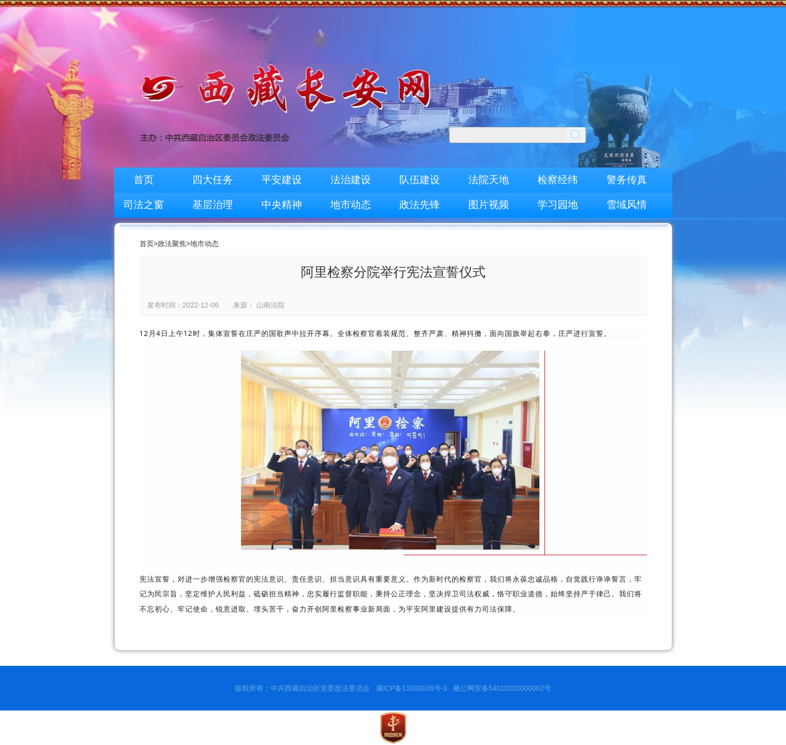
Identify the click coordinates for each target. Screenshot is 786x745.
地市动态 (350, 204)
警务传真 (626, 179)
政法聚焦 (172, 244)
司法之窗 (143, 204)
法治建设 (350, 179)
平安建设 (281, 179)
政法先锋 (419, 204)
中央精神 (281, 204)
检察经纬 (557, 179)
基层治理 (212, 204)
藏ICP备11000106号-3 (411, 688)
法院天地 (488, 179)
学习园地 (557, 204)
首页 (143, 179)
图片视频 (488, 204)
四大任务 (212, 179)
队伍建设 (419, 179)
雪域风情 (626, 204)
